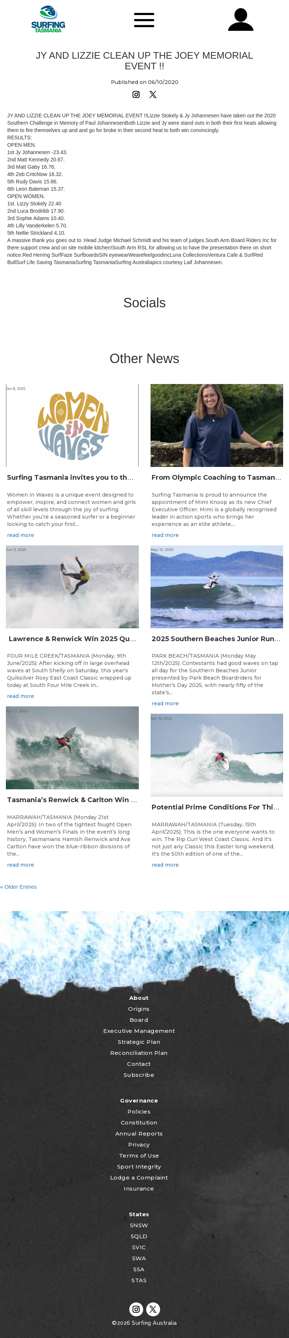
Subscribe (139, 1074)
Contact (139, 1063)
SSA (139, 1269)
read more (20, 535)
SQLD (139, 1236)
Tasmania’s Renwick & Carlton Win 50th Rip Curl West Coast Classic (125, 800)
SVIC (139, 1247)
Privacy (139, 1144)
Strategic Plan (139, 1041)
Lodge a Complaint (139, 1177)
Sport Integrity (139, 1166)
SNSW (139, 1225)
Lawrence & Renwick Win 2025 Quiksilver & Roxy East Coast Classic (126, 639)
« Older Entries (18, 887)
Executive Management (139, 1030)
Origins (139, 1008)
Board (139, 1019)
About (139, 997)
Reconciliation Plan (139, 1052)
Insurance (139, 1188)
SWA (139, 1258)
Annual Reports (139, 1133)
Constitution (139, 1122)
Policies (139, 1111)
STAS (139, 1280)
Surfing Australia (153, 1323)
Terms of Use (139, 1155)
